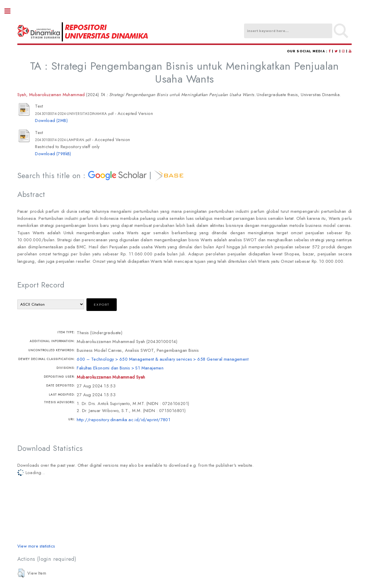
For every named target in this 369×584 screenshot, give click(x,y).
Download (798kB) (53, 153)
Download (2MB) (51, 120)
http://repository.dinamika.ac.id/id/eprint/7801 (123, 419)
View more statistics (36, 546)
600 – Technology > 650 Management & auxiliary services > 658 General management (162, 359)
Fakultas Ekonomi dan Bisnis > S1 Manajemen (120, 368)
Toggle (10, 11)
